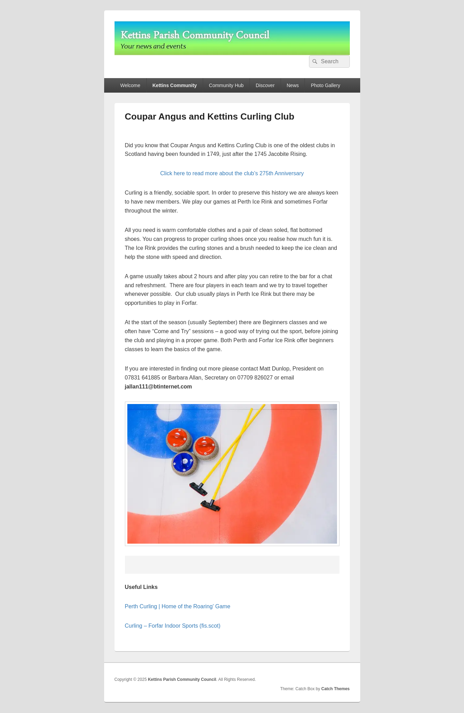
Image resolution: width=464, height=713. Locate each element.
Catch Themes (335, 688)
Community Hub (226, 85)
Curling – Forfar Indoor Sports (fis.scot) (173, 626)
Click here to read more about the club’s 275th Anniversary (232, 173)
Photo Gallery (325, 85)
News (293, 85)
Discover (265, 85)
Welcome (130, 85)
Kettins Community (175, 85)
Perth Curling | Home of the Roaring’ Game (177, 606)
